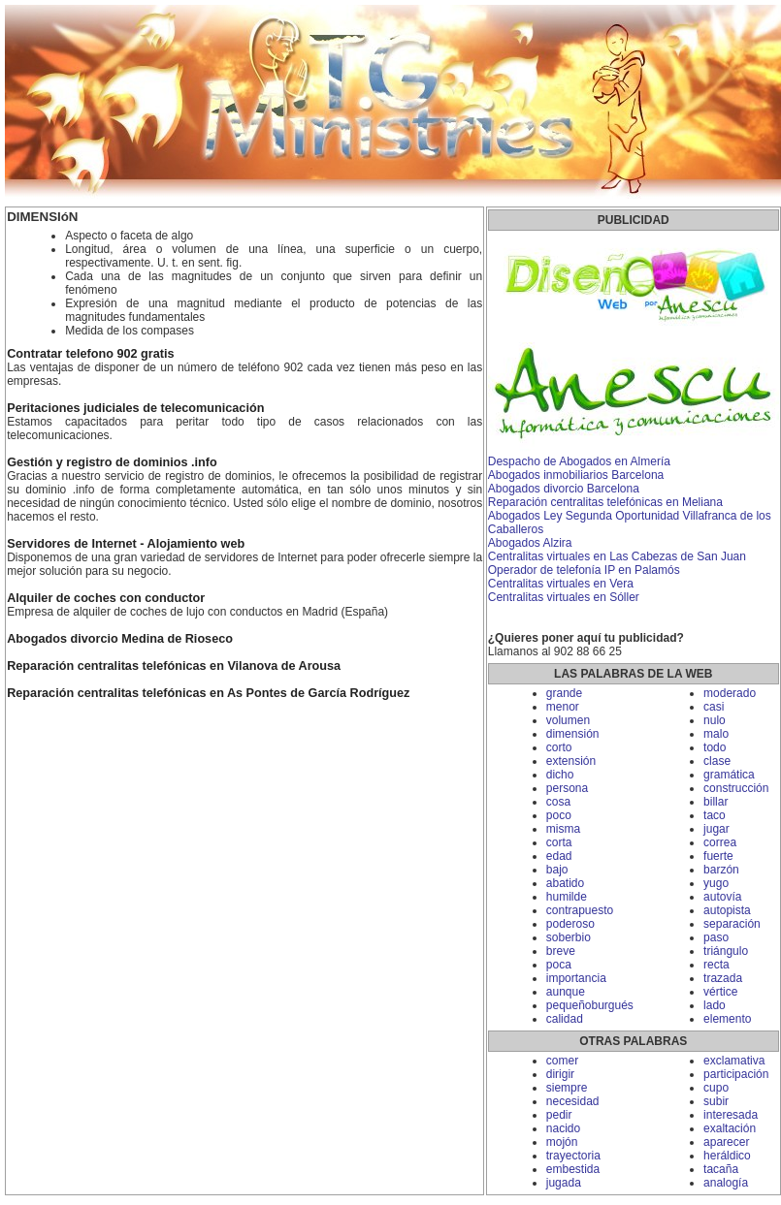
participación (735, 1074)
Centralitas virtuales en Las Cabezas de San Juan (617, 556)
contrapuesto (579, 910)
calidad (564, 1019)
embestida (573, 1169)
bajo (557, 869)
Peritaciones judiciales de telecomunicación (135, 408)
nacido (563, 1128)
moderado (729, 693)
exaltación (729, 1128)
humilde (566, 897)
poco (558, 815)
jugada (563, 1182)
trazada (722, 978)
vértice (720, 992)
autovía (722, 897)
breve (560, 951)
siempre (567, 1087)
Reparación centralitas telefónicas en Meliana (605, 502)
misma (563, 829)
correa (719, 842)
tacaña (720, 1169)
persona (567, 788)
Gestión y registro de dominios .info (112, 462)
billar (715, 802)
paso (716, 937)
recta (716, 964)
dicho (560, 774)
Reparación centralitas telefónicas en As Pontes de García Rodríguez (208, 693)
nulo (714, 720)
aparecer (726, 1142)
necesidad (573, 1101)
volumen (568, 720)
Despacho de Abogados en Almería (579, 461)
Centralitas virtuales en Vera (561, 583)
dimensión (573, 734)
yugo (716, 883)
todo (714, 747)
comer (562, 1060)
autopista (727, 910)
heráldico (727, 1155)
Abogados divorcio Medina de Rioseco (120, 639)
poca (558, 964)
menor (562, 706)
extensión (571, 761)
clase (717, 761)
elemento (727, 1019)
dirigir (560, 1074)
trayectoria (573, 1155)
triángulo (725, 951)
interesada (730, 1115)
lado (714, 1005)
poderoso (570, 924)
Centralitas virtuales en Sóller (563, 597)
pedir (559, 1115)
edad (559, 856)
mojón (562, 1142)
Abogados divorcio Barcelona (563, 488)
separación (732, 924)
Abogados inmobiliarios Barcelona (576, 475)
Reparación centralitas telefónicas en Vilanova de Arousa (174, 666)
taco (714, 815)
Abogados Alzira (530, 543)
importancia (576, 978)
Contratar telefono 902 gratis (90, 354)
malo (716, 734)
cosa (558, 802)
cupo (716, 1087)
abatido (565, 883)
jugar (716, 829)
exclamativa (734, 1060)
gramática (729, 774)
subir (716, 1101)
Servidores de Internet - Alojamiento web (125, 544)
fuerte (718, 856)
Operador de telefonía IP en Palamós (584, 570)
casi (713, 706)
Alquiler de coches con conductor (106, 598)
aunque (565, 992)
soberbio (568, 937)
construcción (735, 788)
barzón (721, 869)
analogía (725, 1182)
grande (564, 693)
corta (559, 842)
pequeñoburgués (590, 1005)
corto (559, 747)
